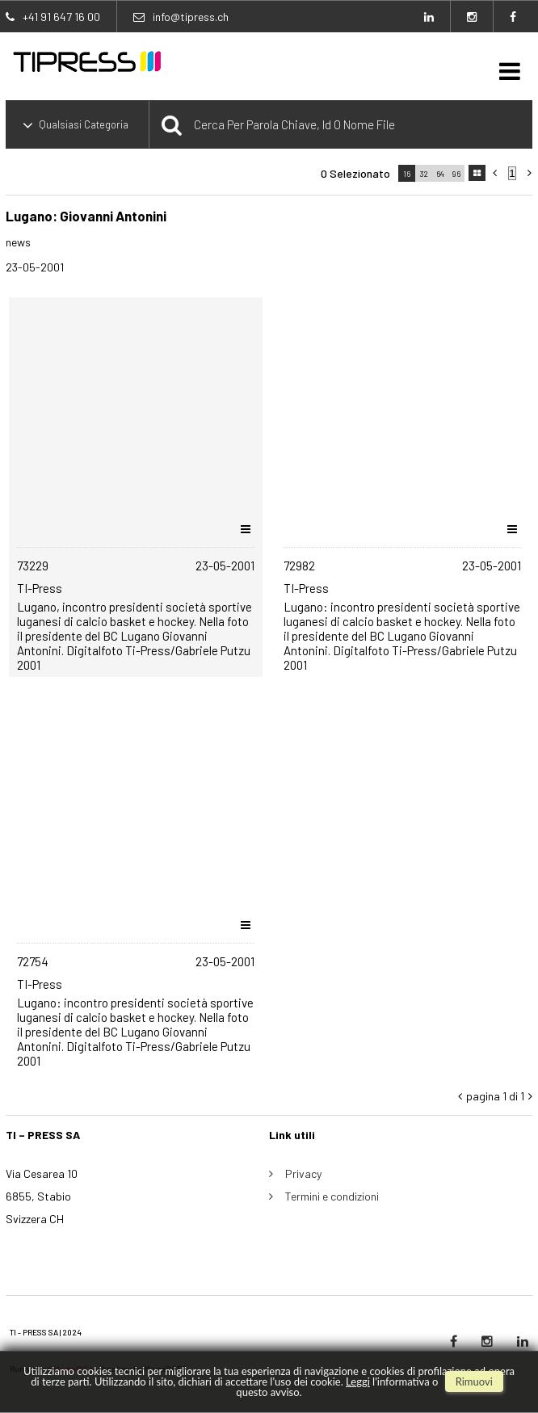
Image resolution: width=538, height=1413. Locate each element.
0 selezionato (355, 173)
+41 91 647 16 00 (61, 16)
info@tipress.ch (191, 16)
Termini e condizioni (332, 1196)
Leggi (358, 1381)
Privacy (303, 1173)
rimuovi (474, 1381)
